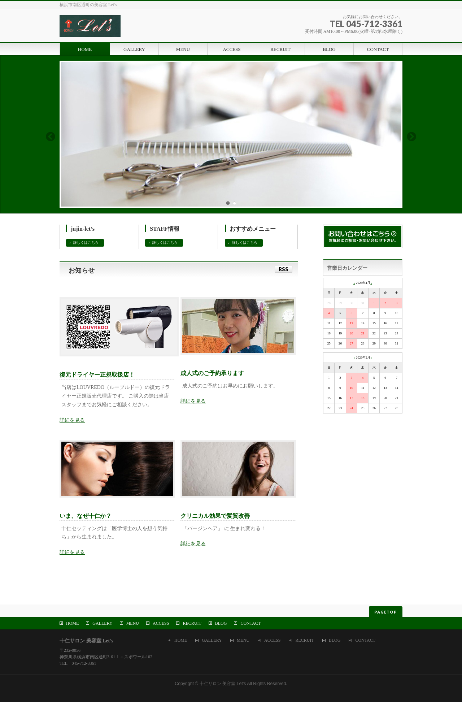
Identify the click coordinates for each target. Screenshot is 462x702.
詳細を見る (72, 420)
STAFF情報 (164, 229)
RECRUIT (192, 623)
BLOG (221, 623)
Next (411, 136)
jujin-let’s (83, 229)
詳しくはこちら (86, 242)
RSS (283, 269)
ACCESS (161, 623)
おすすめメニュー (253, 229)
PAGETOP (385, 612)
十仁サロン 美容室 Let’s (223, 683)
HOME (72, 623)
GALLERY (102, 623)
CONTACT (250, 623)
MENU (132, 623)
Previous (50, 136)
